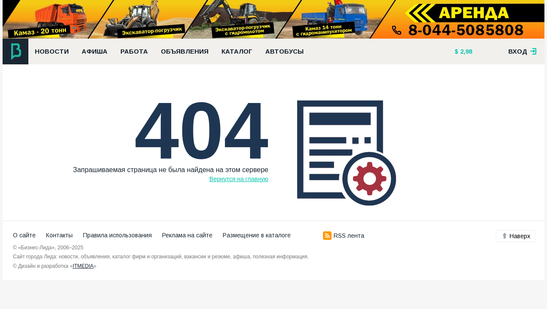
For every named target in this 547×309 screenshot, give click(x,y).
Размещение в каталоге (257, 235)
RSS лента (343, 235)
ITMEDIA (83, 266)
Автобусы (284, 51)
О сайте (24, 235)
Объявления (185, 51)
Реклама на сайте (187, 235)
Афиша (95, 51)
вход (522, 51)
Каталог (236, 51)
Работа (134, 51)
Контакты (59, 235)
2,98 (465, 51)
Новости (52, 51)
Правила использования (117, 235)
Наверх (515, 236)
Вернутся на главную (238, 179)
